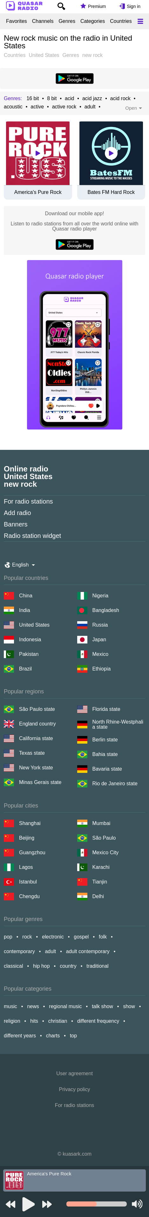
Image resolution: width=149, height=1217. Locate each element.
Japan (99, 639)
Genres (66, 21)
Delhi (98, 896)
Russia (100, 625)
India (24, 610)
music (10, 1006)
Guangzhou (32, 852)
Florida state (106, 709)
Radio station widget (32, 535)
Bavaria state (107, 769)
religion (12, 1021)
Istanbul (28, 881)
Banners (16, 524)
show (129, 1006)
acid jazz (92, 98)
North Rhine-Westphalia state (118, 724)
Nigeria (100, 595)
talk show (102, 1006)
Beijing (26, 838)
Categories (92, 21)
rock (27, 936)
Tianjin (99, 881)
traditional (97, 966)
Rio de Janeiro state (115, 783)
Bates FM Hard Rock (111, 192)
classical (13, 966)
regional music (65, 1006)
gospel (81, 936)
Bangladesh (105, 610)
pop (8, 936)
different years (20, 1035)
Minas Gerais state (40, 782)
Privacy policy (74, 1089)
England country (37, 723)
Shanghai (30, 823)
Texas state (32, 753)
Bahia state (105, 754)
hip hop (41, 966)
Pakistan (28, 654)
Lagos (26, 867)
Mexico (100, 654)
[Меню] (140, 21)
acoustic (13, 106)
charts (53, 1035)
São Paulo (104, 838)
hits (34, 1021)
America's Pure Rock (38, 192)
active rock (64, 106)
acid (69, 98)
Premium (97, 6)
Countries (121, 21)
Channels (43, 21)
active (37, 106)
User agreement (74, 1073)
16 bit (32, 98)
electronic (53, 936)
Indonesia (30, 639)
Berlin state (105, 739)
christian (57, 1021)
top (73, 1035)
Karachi (101, 867)
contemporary (19, 951)
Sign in (133, 6)
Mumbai (101, 823)
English (20, 564)
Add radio (17, 512)
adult (90, 106)
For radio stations (28, 501)
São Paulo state (37, 709)
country (68, 966)
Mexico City (105, 852)
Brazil (25, 668)
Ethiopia (101, 668)
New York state (36, 767)
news (33, 1006)
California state (36, 738)
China (25, 595)
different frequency (98, 1021)
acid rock (120, 98)
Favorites (16, 21)
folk (103, 936)
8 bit (52, 98)
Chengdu (29, 896)
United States (34, 625)
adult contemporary (88, 951)
